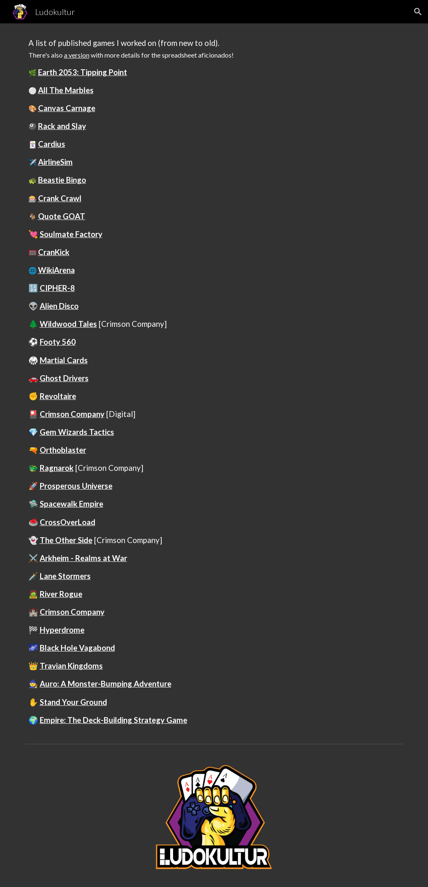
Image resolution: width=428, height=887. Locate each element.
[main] (214, 381)
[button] (418, 12)
